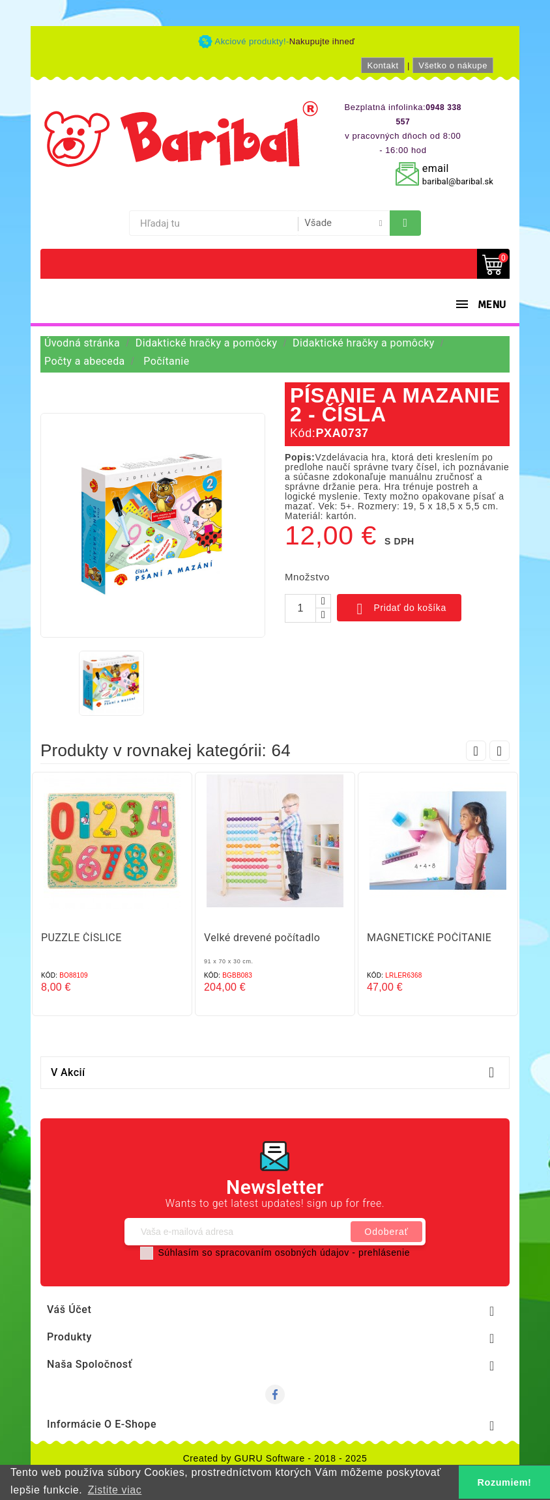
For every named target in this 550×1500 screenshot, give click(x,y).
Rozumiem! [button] (505, 1482)
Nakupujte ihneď (322, 41)
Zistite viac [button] (115, 1489)
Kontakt (382, 65)
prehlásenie (384, 1252)
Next (499, 751)
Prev (476, 751)
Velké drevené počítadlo (262, 937)
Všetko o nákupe (452, 65)
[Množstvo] (300, 608)
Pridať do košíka (399, 609)
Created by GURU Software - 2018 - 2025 (275, 1458)
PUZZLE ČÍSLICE (81, 937)
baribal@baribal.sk (457, 181)
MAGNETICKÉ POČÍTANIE (429, 937)
